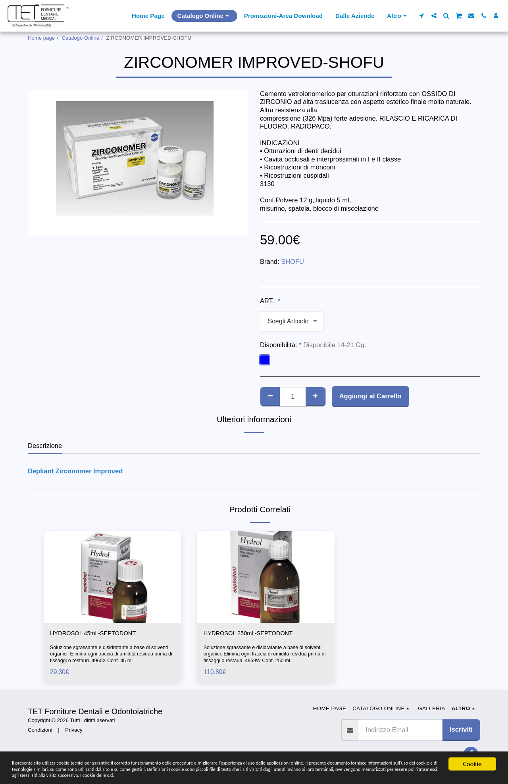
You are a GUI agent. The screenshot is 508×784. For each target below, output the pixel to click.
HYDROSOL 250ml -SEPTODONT (254, 634)
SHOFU (292, 261)
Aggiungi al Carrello (370, 396)
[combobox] (291, 321)
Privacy (73, 731)
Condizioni (40, 731)
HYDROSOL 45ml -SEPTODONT (98, 634)
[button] (421, 16)
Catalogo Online (81, 38)
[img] (112, 577)
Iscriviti (461, 730)
